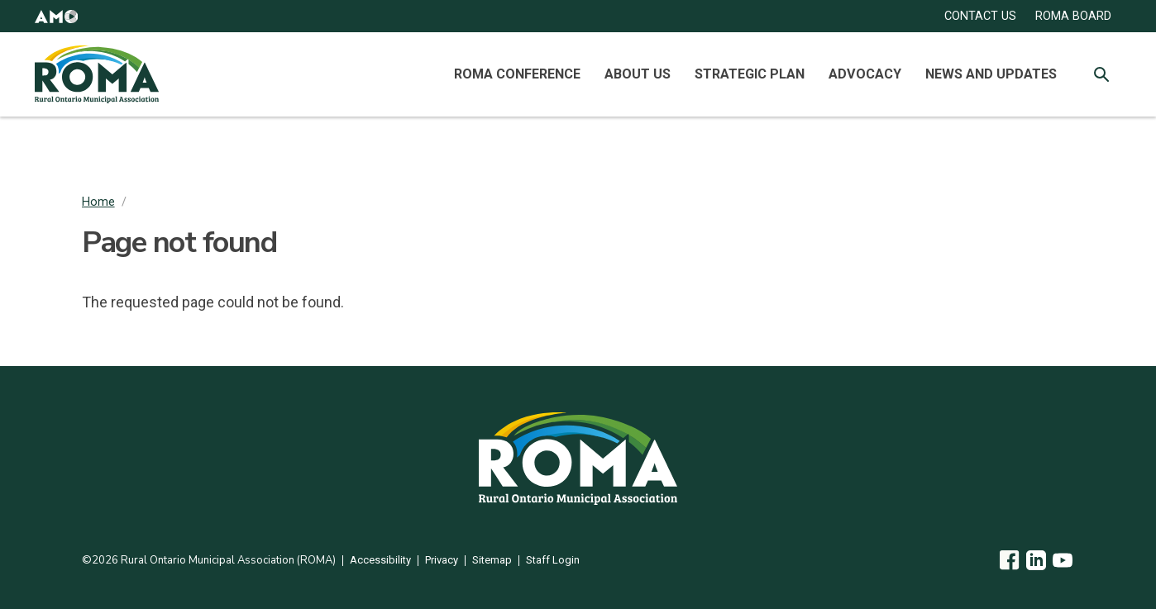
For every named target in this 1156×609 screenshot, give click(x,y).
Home (98, 202)
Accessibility (380, 560)
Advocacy (865, 74)
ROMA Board (1073, 16)
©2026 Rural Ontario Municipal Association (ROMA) (209, 560)
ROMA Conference (517, 74)
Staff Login (553, 560)
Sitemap (492, 560)
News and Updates (991, 74)
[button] (56, 16)
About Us (637, 74)
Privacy (441, 560)
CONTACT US (980, 16)
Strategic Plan (750, 74)
